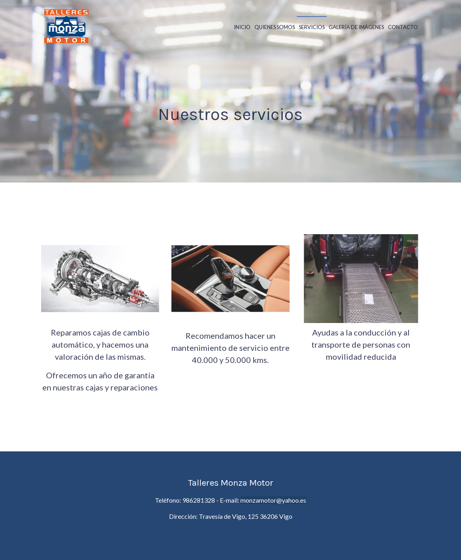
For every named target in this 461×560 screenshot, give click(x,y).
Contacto (403, 27)
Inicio (242, 27)
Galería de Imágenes (356, 27)
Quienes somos (274, 27)
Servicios (312, 27)
